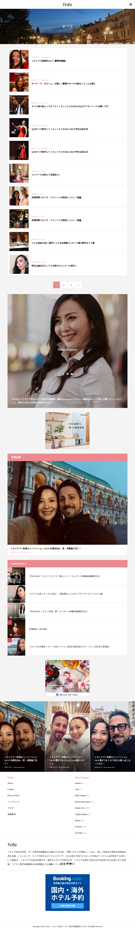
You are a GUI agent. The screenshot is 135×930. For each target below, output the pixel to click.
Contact (11, 789)
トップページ (14, 802)
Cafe (77, 789)
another (78, 783)
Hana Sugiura (80, 795)
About (10, 783)
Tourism (78, 827)
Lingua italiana (81, 814)
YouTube (78, 833)
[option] (67, 736)
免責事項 (12, 814)
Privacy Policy (14, 795)
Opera (77, 820)
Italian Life (79, 808)
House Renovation (82, 802)
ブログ (11, 808)
